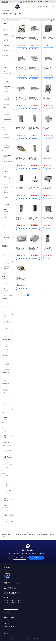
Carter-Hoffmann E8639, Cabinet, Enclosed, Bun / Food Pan (48, 248)
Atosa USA (6, 34)
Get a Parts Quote (36, 557)
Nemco (5, 50)
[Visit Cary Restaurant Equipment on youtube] (7, 597)
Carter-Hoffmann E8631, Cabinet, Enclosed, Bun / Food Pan (34, 218)
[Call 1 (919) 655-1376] (48, 2)
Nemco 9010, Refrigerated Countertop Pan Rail (48, 128)
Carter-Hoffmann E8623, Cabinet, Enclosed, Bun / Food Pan (21, 188)
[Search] (42, 6)
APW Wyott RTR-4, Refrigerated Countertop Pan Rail (34, 248)
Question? (5, 1)
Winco (3, 536)
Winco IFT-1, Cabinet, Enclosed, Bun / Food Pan (48, 38)
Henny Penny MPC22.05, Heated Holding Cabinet (20, 278)
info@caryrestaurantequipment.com (16, 583)
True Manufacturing (43, 534)
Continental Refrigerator (6, 40)
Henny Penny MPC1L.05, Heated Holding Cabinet (20, 158)
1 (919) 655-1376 (12, 588)
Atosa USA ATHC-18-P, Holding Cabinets (48, 158)
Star (36, 534)
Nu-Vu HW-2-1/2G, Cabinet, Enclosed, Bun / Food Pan (47, 98)
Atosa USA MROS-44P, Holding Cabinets (21, 38)
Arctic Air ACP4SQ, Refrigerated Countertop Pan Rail (34, 68)
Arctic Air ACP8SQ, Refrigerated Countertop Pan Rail (21, 98)
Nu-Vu (5, 52)
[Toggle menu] (2, 6)
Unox (49, 534)
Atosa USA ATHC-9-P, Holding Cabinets (21, 128)
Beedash (36, 638)
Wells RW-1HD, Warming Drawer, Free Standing (20, 248)
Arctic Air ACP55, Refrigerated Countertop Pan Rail (48, 68)
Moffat (5, 47)
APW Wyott (6, 29)
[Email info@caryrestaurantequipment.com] (31, 2)
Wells (52, 534)
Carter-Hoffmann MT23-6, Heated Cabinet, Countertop (48, 188)
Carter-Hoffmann (7, 36)
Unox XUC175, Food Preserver (34, 188)
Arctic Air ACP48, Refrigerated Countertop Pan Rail (21, 68)
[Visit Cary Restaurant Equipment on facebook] (4, 597)
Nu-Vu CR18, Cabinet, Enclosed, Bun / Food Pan (34, 128)
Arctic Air (5, 31)
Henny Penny (6, 45)
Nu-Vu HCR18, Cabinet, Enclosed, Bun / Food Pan (33, 158)
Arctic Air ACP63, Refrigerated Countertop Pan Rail (34, 98)
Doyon (5, 42)
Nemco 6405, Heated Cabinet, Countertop (48, 218)
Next (45, 295)
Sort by (17, 19)
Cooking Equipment (5, 10)
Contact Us (19, 557)
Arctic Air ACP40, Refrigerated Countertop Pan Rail (34, 38)
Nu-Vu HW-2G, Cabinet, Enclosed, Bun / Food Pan (20, 218)
